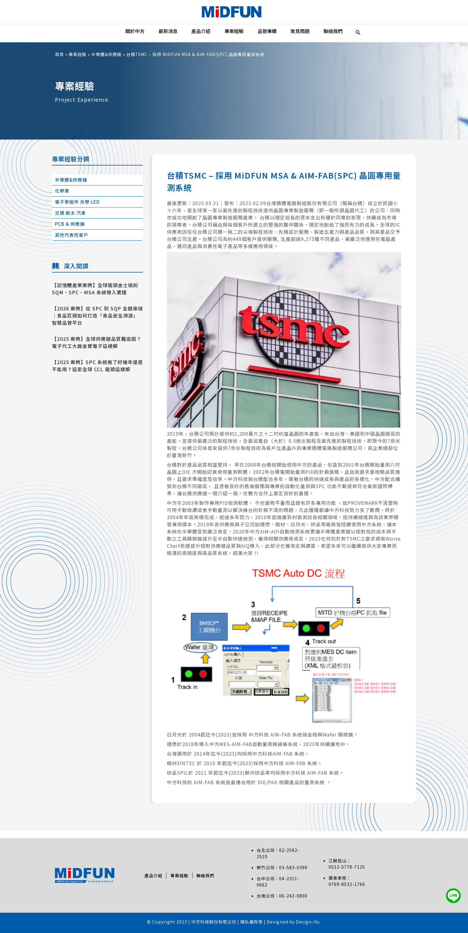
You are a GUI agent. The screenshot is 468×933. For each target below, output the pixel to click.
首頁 (59, 61)
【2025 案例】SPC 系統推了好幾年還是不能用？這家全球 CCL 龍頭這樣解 (97, 373)
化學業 (62, 198)
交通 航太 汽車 (70, 220)
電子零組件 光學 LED (77, 209)
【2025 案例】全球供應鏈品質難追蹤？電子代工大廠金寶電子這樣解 (96, 349)
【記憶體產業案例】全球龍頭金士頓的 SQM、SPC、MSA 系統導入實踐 (95, 296)
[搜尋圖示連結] (372, 37)
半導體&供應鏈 (106, 61)
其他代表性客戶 (71, 242)
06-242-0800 (293, 896)
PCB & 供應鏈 (70, 231)
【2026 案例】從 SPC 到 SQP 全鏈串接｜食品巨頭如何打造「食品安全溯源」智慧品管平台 (97, 322)
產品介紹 (152, 875)
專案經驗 (78, 61)
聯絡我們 (207, 875)
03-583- (288, 867)
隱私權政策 (252, 922)
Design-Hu (308, 922)
